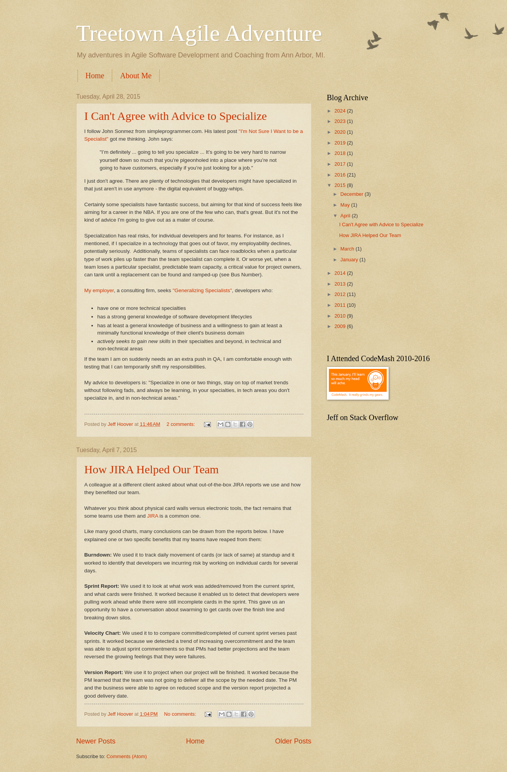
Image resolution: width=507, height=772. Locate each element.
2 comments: (181, 424)
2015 (340, 185)
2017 (340, 164)
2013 (340, 284)
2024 (340, 111)
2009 (340, 326)
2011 (340, 305)
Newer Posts (96, 741)
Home (95, 75)
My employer (99, 290)
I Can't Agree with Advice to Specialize (175, 115)
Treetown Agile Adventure (199, 33)
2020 (340, 132)
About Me (136, 75)
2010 (340, 316)
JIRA (153, 516)
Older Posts (293, 741)
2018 (340, 153)
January (349, 259)
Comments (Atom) (126, 756)
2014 (340, 273)
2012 (340, 294)
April (346, 216)
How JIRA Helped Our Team (151, 469)
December (352, 194)
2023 (340, 121)
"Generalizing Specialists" (202, 290)
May (345, 205)
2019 (340, 143)
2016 (340, 175)
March (347, 249)
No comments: (180, 714)
